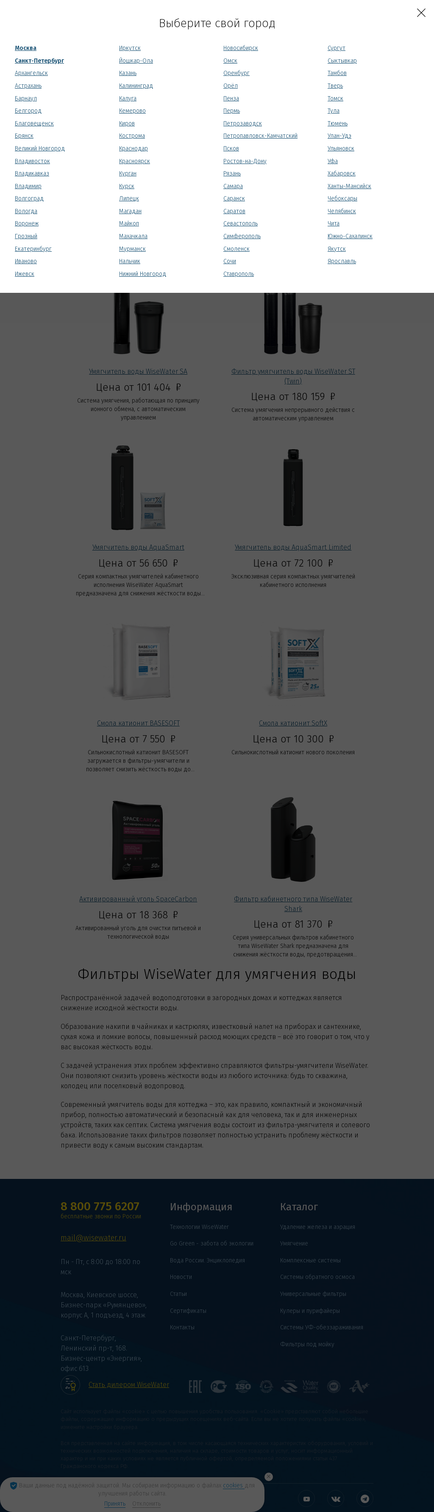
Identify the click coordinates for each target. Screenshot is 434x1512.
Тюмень (338, 123)
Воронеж (27, 223)
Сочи (229, 261)
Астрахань (28, 85)
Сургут (336, 48)
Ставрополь (238, 274)
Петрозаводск (242, 123)
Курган (127, 173)
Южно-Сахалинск (350, 236)
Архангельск (31, 73)
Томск (335, 98)
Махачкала (133, 236)
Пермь (231, 110)
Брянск (24, 135)
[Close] (421, 12)
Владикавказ (32, 173)
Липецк (129, 198)
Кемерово (132, 110)
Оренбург (236, 73)
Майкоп (129, 223)
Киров (127, 123)
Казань (127, 73)
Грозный (26, 236)
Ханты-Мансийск (349, 186)
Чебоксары (342, 198)
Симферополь (242, 236)
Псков (231, 148)
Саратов (234, 211)
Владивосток (32, 161)
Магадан (130, 211)
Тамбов (337, 73)
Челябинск (342, 211)
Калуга (127, 98)
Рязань (232, 173)
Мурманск (132, 249)
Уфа (333, 161)
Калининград (136, 85)
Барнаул (26, 98)
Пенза (231, 98)
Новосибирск (240, 48)
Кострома (132, 135)
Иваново (26, 261)
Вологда (26, 211)
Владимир (28, 186)
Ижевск (24, 274)
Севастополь (240, 223)
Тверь (335, 85)
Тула (333, 110)
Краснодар (133, 148)
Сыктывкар (342, 60)
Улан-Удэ (339, 135)
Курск (126, 186)
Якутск (337, 249)
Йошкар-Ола (136, 60)
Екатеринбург (33, 249)
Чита (333, 223)
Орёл (230, 85)
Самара (233, 186)
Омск (230, 60)
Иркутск (130, 48)
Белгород (28, 110)
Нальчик (129, 261)
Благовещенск (34, 123)
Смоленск (236, 249)
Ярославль (342, 261)
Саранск (234, 198)
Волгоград (29, 198)
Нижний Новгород (142, 274)
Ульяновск (341, 148)
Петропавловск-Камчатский (260, 135)
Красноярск (134, 161)
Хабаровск (342, 173)
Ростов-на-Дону (245, 161)
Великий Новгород (40, 148)
